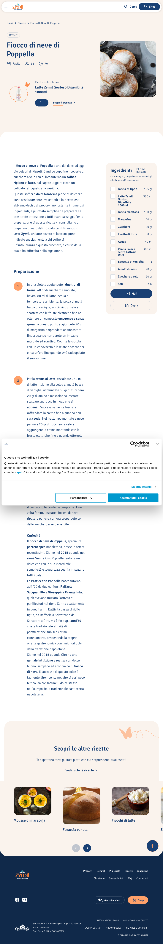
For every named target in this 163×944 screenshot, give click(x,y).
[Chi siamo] (99, 878)
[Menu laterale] (6, 7)
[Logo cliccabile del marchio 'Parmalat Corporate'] (22, 928)
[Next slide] (87, 848)
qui (19, 472)
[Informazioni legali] (108, 920)
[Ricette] (129, 871)
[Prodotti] (87, 871)
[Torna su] (153, 846)
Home (10, 23)
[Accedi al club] (109, 900)
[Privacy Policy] (113, 928)
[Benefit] (101, 871)
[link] (17, 900)
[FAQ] (130, 878)
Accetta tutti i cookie (133, 497)
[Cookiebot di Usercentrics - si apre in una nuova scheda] (133, 444)
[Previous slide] (76, 848)
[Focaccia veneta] (81, 805)
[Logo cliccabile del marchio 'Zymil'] (17, 6)
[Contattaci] (142, 878)
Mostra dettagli (141, 486)
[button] (130, 6)
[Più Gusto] (114, 871)
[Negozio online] (149, 6)
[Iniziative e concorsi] (137, 928)
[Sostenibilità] (116, 878)
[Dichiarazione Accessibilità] (133, 935)
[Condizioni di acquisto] (135, 920)
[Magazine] (142, 871)
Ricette (22, 23)
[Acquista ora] (41, 102)
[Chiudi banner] (157, 444)
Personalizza (81, 497)
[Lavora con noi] (93, 928)
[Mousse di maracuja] (32, 801)
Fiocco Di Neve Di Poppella (45, 23)
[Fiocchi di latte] (130, 801)
